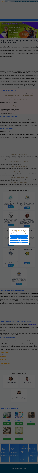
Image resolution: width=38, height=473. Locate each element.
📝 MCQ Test (19, 238)
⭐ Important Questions (19, 240)
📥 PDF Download (19, 242)
